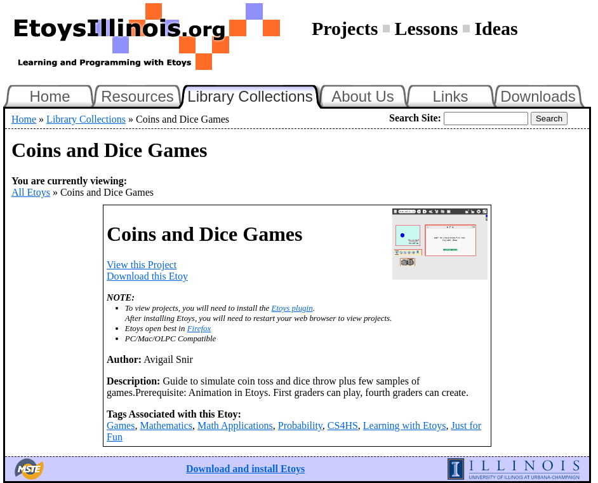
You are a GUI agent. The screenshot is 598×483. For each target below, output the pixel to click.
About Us (362, 96)
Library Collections (255, 95)
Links (450, 96)
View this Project (141, 264)
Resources (137, 96)
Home (49, 96)
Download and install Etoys (245, 468)
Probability (300, 425)
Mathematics (166, 425)
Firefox (199, 328)
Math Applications (235, 425)
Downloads (538, 96)
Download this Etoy (147, 276)
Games (121, 425)
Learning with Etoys (404, 425)
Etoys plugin (292, 308)
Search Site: (415, 117)
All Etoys (30, 192)
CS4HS (343, 425)
